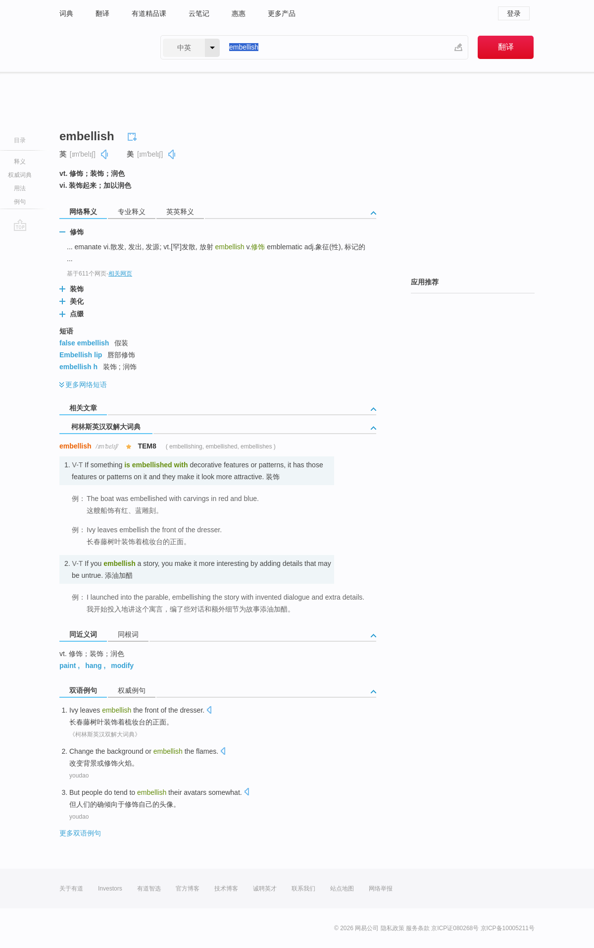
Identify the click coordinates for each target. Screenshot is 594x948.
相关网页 (120, 273)
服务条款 (418, 928)
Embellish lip (80, 355)
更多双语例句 (80, 833)
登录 (514, 13)
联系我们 (303, 888)
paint (67, 665)
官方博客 (187, 888)
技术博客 (226, 888)
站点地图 (342, 888)
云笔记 (199, 13)
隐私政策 (392, 928)
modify (122, 665)
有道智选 (149, 888)
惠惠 (239, 13)
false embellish (84, 343)
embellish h (78, 367)
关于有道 (71, 888)
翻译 (102, 13)
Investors (110, 888)
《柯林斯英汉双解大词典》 (105, 734)
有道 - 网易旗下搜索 (100, 47)
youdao (79, 775)
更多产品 (282, 13)
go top (20, 225)
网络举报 (381, 888)
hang (93, 665)
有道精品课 (149, 13)
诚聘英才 (265, 888)
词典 (66, 13)
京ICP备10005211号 (508, 928)
